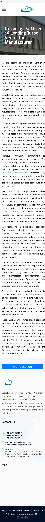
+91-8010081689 (13, 433)
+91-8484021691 (13, 437)
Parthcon (33, 98)
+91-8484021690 (13, 435)
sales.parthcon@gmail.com (18, 444)
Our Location (22, 366)
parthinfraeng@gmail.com (18, 442)
